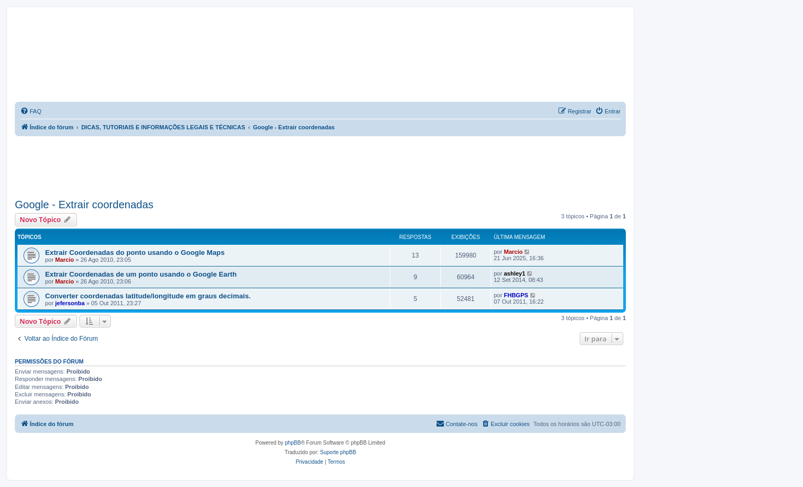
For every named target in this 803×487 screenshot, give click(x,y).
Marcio (64, 259)
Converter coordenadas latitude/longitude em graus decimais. (148, 296)
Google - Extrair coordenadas (84, 204)
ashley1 (514, 273)
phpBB (293, 443)
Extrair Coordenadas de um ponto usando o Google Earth (141, 274)
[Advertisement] (320, 165)
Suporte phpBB (338, 452)
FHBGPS (516, 295)
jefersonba (70, 303)
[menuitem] (30, 111)
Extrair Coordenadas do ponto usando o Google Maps (135, 252)
